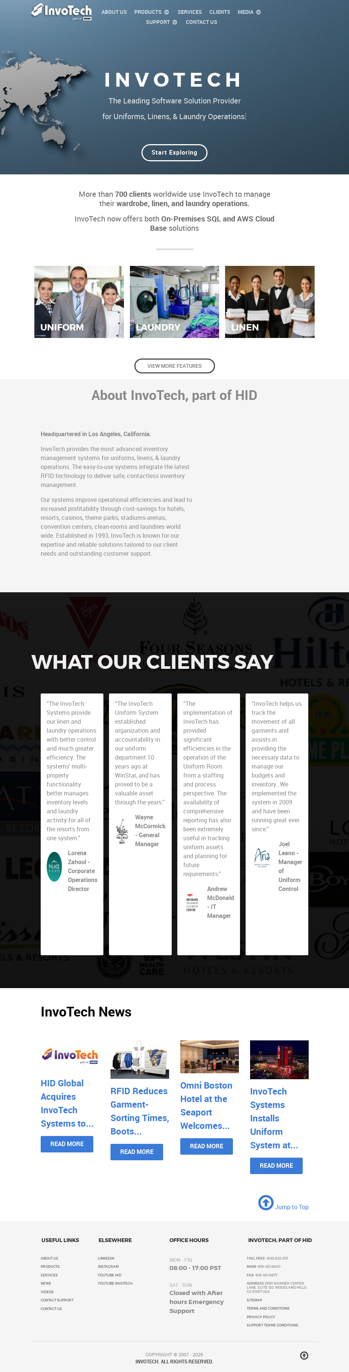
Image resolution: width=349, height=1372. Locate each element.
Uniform (62, 327)
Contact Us (51, 1309)
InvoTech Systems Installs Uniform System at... (274, 1118)
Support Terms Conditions (272, 1325)
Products (50, 1267)
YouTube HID (109, 1275)
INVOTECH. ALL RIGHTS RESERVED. (174, 1362)
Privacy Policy (261, 1317)
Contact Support (57, 1300)
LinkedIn (106, 1258)
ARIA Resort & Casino (287, 904)
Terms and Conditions (268, 1308)
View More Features (174, 366)
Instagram (108, 1267)
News (46, 1283)
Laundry (158, 327)
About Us (49, 1258)
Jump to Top (283, 1207)
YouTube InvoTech (115, 1283)
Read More (67, 1144)
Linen (245, 327)
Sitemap (254, 1300)
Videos (47, 1292)
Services (49, 1275)
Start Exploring (174, 152)
